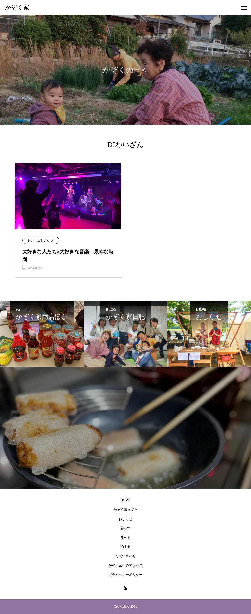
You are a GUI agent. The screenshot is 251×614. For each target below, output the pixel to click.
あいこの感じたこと (40, 240)
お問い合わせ (125, 556)
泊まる (125, 547)
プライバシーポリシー (125, 575)
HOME (125, 500)
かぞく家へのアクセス (125, 565)
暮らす (125, 528)
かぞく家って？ (125, 509)
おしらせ (125, 519)
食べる (125, 537)
